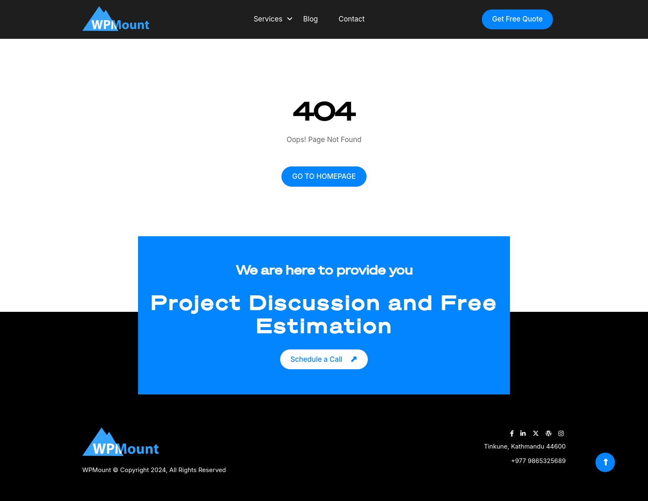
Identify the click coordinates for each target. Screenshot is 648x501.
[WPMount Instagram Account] (561, 433)
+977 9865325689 (538, 461)
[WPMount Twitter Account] (536, 433)
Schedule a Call (316, 359)
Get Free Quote (517, 19)
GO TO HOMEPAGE (324, 176)
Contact (351, 19)
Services (268, 19)
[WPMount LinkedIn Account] (523, 433)
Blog (310, 19)
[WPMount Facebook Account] (512, 433)
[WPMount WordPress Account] (548, 433)
